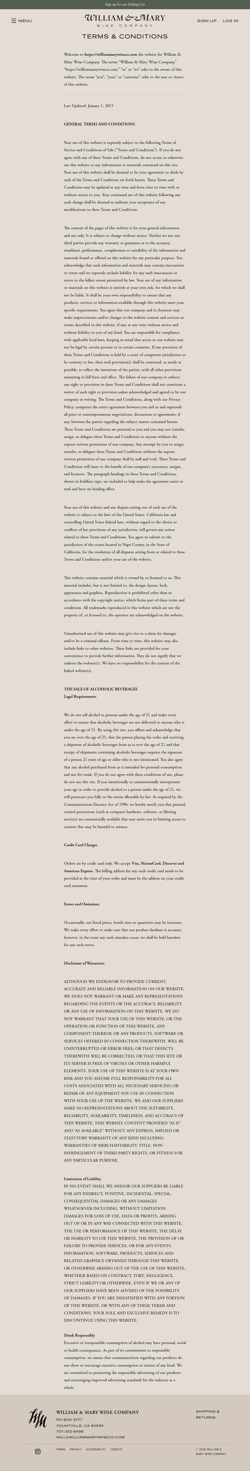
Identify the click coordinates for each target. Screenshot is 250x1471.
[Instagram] (38, 1451)
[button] (22, 20)
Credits (116, 1449)
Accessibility (96, 1449)
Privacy (75, 1449)
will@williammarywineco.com (90, 1437)
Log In (230, 20)
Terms (60, 1449)
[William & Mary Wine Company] (37, 1418)
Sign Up (207, 20)
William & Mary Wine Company (125, 21)
